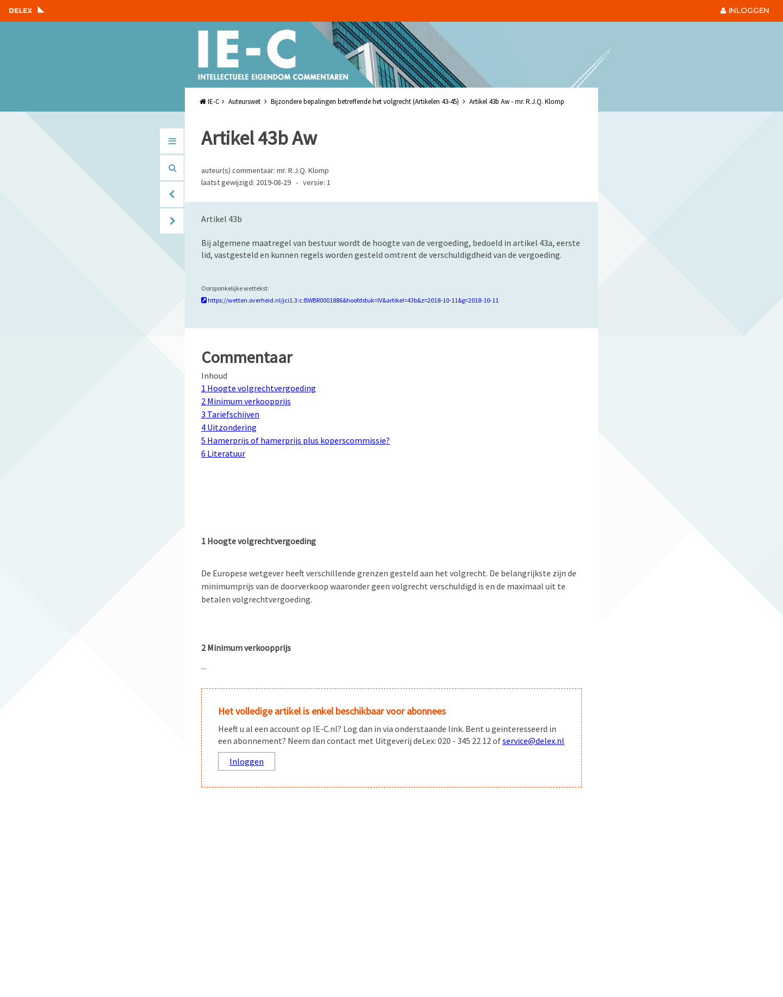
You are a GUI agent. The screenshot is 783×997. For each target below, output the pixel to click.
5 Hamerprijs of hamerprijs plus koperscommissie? (295, 440)
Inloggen (246, 761)
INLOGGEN (744, 10)
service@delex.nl (533, 740)
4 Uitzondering (229, 427)
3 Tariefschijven (230, 414)
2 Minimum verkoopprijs (246, 401)
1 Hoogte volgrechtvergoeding (258, 388)
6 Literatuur (223, 453)
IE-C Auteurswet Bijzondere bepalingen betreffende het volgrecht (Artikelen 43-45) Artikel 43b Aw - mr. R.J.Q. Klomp (382, 101)
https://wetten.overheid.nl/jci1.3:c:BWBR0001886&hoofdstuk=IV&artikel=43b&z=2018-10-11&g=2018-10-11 (350, 300)
